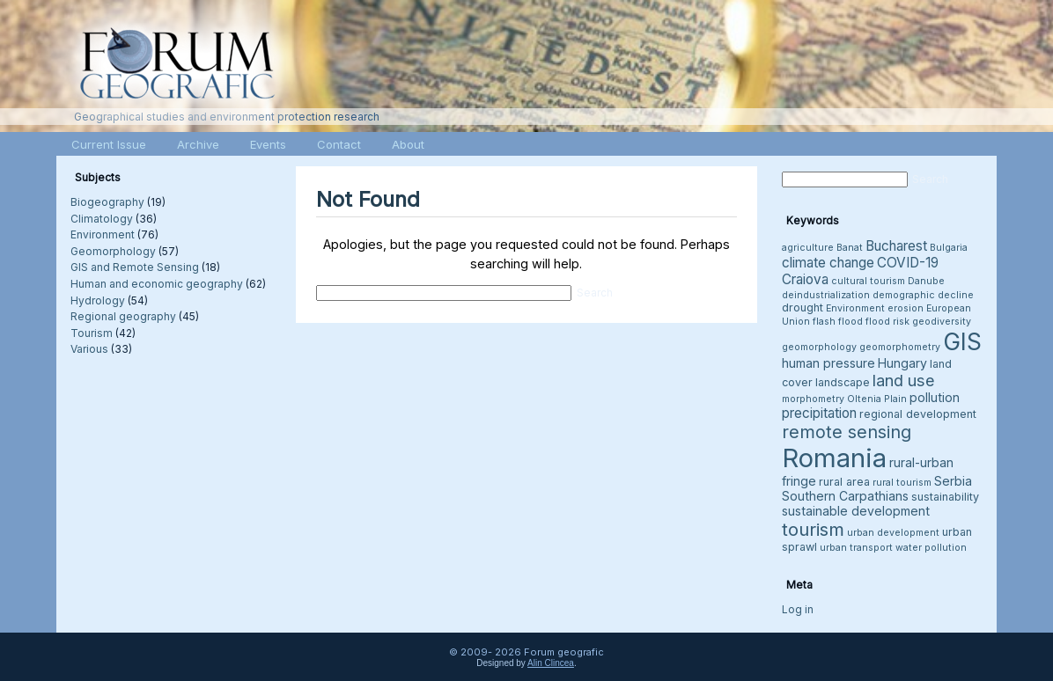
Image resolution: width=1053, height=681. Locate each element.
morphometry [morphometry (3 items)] (813, 399)
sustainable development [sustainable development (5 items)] (856, 510)
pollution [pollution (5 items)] (934, 397)
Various (89, 348)
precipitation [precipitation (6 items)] (819, 413)
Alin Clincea (550, 663)
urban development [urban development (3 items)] (893, 532)
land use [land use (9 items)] (904, 380)
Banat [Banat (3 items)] (849, 247)
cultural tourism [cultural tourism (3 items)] (868, 281)
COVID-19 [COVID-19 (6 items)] (908, 262)
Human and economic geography (156, 283)
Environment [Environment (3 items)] (855, 308)
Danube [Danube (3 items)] (926, 281)
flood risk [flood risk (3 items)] (887, 321)
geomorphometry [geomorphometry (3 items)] (899, 347)
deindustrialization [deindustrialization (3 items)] (826, 295)
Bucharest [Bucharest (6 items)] (896, 246)
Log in (798, 609)
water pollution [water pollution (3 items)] (931, 547)
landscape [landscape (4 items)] (842, 382)
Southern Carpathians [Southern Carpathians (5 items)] (845, 495)
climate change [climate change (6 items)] (828, 262)
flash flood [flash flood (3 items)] (838, 321)
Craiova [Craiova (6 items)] (805, 279)
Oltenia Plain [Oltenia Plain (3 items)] (877, 399)
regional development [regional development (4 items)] (917, 414)
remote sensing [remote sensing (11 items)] (846, 432)
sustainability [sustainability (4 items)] (945, 496)
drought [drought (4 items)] (802, 307)
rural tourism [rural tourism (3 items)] (902, 482)
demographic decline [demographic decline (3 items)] (923, 295)
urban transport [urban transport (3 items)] (856, 547)
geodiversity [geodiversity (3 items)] (941, 321)
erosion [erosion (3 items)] (905, 308)
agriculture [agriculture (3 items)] (808, 247)
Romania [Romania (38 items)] (834, 458)
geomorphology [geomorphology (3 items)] (819, 347)
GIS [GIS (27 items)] (962, 341)
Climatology (101, 218)
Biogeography (107, 202)
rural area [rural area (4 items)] (844, 481)
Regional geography (123, 316)
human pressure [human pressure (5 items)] (828, 362)
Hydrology (97, 300)
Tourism (91, 333)
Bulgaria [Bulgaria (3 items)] (949, 247)
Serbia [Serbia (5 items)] (953, 480)
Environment (102, 234)
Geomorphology (113, 251)
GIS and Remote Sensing (134, 267)
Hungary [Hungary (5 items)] (902, 362)
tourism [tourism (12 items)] (813, 529)
